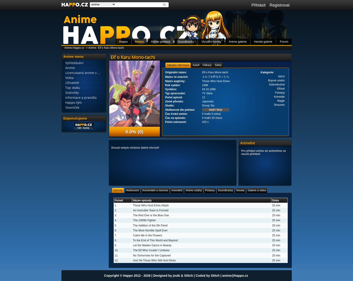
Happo (123, 41)
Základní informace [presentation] (178, 65)
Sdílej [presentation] (218, 65)
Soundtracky (186, 41)
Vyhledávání (74, 63)
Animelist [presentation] (176, 190)
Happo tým (73, 102)
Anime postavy (160, 41)
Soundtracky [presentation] (225, 190)
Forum (284, 41)
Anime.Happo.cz (74, 47)
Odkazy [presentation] (207, 65)
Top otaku (72, 87)
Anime (139, 41)
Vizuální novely (211, 41)
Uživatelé (72, 83)
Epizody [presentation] (118, 190)
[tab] (178, 65)
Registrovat (280, 5)
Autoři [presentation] (195, 65)
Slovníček (72, 107)
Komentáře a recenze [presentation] (155, 190)
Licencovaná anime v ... (82, 73)
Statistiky (72, 92)
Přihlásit (258, 5)
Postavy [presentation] (210, 190)
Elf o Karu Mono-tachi (111, 47)
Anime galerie (238, 41)
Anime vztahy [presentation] (194, 190)
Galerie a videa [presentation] (257, 190)
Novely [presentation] (240, 190)
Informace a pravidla (81, 97)
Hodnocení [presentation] (132, 190)
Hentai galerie (263, 41)
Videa (69, 78)
